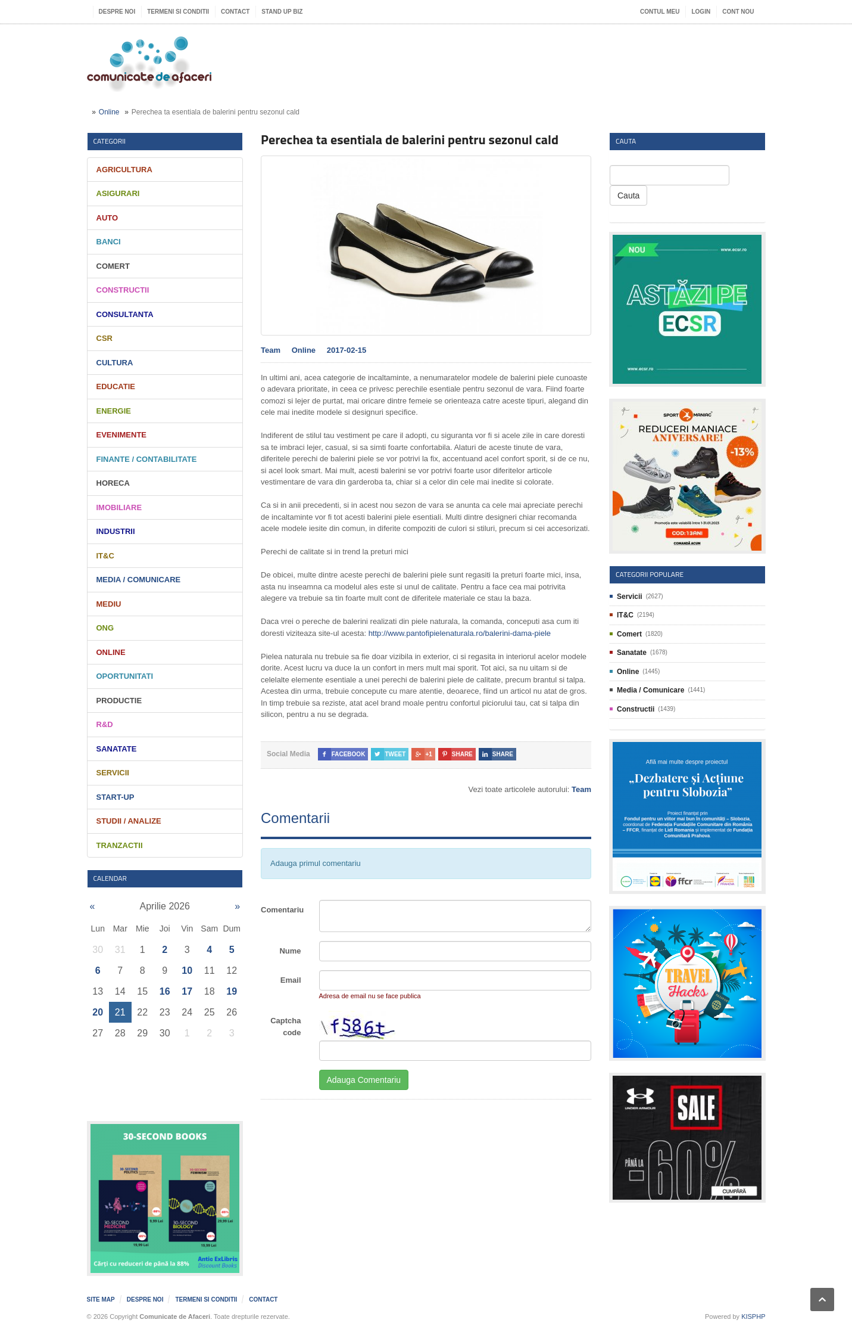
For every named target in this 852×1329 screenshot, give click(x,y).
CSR (104, 338)
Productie (119, 700)
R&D (104, 724)
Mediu (108, 604)
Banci (108, 241)
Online (109, 112)
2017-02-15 (347, 350)
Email (290, 980)
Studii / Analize (128, 820)
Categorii (109, 141)
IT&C (105, 555)
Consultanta (125, 314)
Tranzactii (119, 845)
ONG (105, 627)
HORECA (113, 483)
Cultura (114, 362)
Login (700, 11)
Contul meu (659, 11)
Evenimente (121, 434)
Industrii (115, 531)
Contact (235, 11)
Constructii (122, 289)
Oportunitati (125, 676)
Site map (101, 1299)
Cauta (628, 195)
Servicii (112, 772)
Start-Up (115, 797)
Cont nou (738, 11)
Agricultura (124, 169)
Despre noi (117, 11)
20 (97, 1012)
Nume (290, 950)
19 (231, 991)
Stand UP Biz (281, 11)
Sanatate (116, 748)
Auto (107, 217)
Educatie (115, 386)
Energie (114, 410)
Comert (113, 266)
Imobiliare (119, 507)
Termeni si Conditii (178, 11)
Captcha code (285, 1026)
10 (187, 970)
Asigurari (118, 193)
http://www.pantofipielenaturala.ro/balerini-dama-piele (460, 633)
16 (165, 991)
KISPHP (753, 1316)
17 (187, 991)
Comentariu (282, 909)
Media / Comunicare (138, 579)
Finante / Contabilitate (146, 459)
